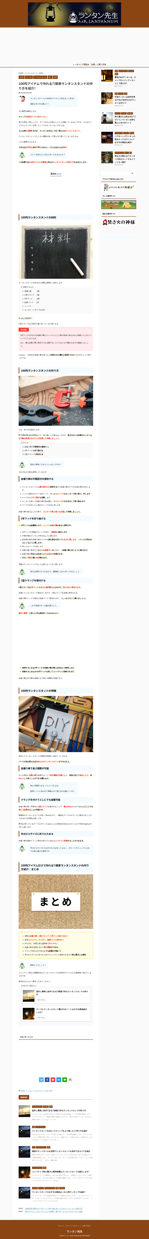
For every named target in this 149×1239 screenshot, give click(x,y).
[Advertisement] (74, 45)
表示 (59, 174)
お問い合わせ (86, 1226)
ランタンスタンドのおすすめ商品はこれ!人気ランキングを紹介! (58, 1192)
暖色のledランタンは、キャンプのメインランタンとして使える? (125, 80)
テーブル (29, 1091)
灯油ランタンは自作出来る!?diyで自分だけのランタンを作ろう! (125, 100)
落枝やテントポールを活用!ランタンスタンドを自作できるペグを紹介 (61, 1151)
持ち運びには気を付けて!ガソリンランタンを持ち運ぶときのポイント (125, 120)
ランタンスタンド (39, 1091)
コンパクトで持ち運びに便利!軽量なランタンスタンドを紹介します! (60, 1172)
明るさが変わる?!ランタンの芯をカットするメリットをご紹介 (125, 159)
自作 (50, 1091)
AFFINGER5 (86, 1236)
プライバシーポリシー (72, 1226)
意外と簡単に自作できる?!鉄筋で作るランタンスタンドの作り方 (59, 1111)
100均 (23, 1091)
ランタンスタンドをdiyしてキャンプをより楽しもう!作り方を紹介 (59, 1131)
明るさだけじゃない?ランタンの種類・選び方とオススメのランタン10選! (54, 1211)
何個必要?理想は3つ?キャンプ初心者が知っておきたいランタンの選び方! (54, 1209)
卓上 (47, 1091)
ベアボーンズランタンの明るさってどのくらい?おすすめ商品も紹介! (125, 139)
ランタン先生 (74, 1231)
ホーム (60, 1226)
